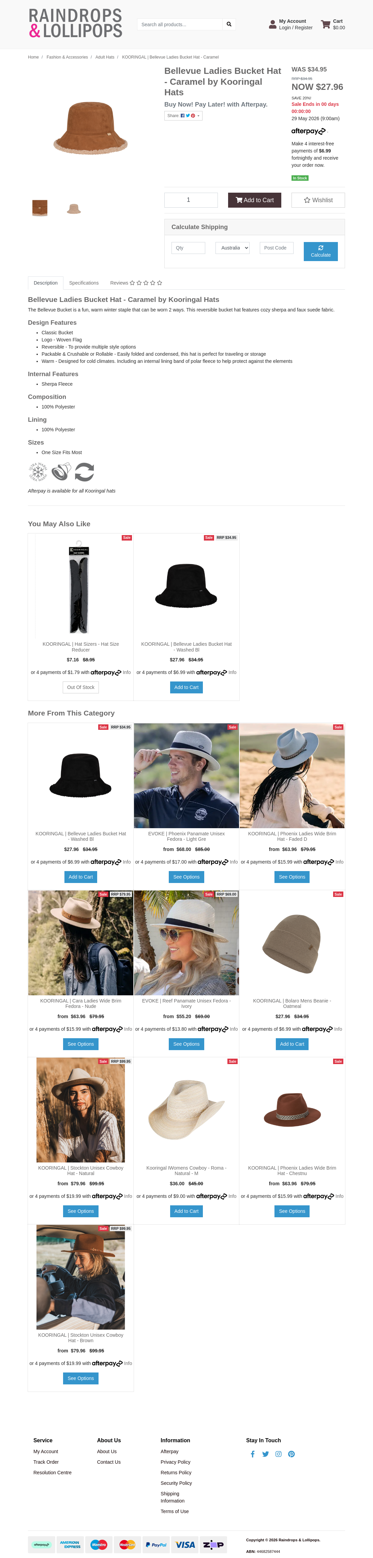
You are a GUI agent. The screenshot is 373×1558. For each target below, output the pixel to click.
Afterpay (169, 1451)
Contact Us (109, 1462)
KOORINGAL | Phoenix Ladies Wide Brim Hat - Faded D (292, 836)
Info (127, 672)
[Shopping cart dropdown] (333, 24)
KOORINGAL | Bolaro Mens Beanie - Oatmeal (292, 1003)
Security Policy (176, 1483)
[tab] (45, 283)
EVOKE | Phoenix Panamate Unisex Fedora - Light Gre (186, 836)
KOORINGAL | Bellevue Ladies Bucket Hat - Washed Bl (186, 647)
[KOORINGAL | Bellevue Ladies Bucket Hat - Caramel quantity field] (191, 200)
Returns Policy (176, 1472)
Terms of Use (175, 1511)
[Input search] (180, 24)
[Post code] (277, 248)
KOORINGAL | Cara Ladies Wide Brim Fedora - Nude (80, 1003)
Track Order (46, 1462)
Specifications (84, 283)
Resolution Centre (52, 1472)
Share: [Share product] (181, 115)
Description (46, 283)
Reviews (136, 283)
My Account (45, 1451)
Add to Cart (255, 200)
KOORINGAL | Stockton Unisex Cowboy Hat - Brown (80, 1338)
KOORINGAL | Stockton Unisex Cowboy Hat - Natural (80, 1170)
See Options (186, 877)
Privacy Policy (175, 1462)
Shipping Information (172, 1497)
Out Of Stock (80, 687)
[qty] (188, 248)
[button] (291, 24)
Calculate (321, 251)
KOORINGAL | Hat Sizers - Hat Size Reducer (81, 647)
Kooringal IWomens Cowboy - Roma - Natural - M (187, 1170)
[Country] (232, 248)
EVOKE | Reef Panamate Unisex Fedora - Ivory (186, 1003)
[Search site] (229, 24)
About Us (107, 1451)
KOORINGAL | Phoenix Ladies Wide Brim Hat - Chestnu (292, 1170)
